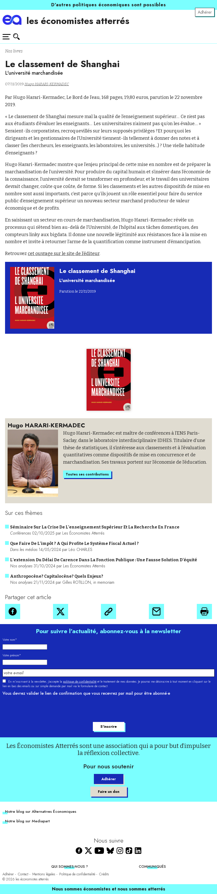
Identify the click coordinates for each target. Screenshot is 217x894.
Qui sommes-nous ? (69, 866)
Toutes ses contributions (87, 474)
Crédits (104, 874)
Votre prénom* (12, 655)
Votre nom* (10, 639)
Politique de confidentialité (77, 874)
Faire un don (108, 791)
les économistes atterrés (77, 20)
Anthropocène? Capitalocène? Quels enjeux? (56, 576)
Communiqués (152, 866)
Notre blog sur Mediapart (27, 821)
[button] (12, 611)
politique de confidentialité (79, 681)
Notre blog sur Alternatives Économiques (40, 811)
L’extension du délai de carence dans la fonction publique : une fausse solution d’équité (103, 559)
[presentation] (41, 709)
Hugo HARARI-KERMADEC (46, 84)
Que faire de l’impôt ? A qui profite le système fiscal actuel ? (74, 543)
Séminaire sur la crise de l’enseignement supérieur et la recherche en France (94, 527)
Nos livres (14, 51)
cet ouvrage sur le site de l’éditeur (63, 253)
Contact (23, 874)
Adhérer (205, 12)
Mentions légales (43, 874)
